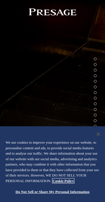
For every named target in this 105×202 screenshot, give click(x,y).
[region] (52, 164)
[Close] (98, 134)
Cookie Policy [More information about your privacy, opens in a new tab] (63, 181)
